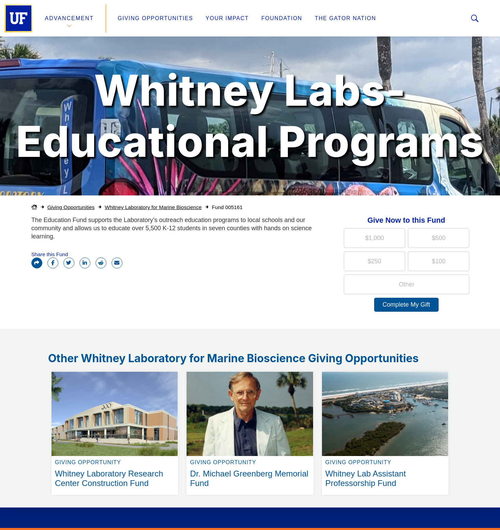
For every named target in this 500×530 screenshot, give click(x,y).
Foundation (281, 18)
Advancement (69, 18)
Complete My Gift (406, 304)
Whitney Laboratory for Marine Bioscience (153, 207)
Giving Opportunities (155, 18)
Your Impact (227, 18)
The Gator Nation (345, 18)
